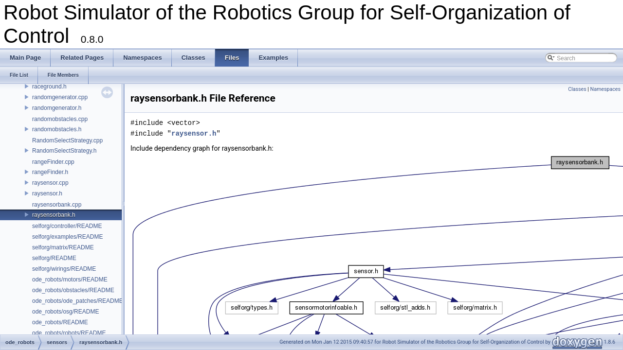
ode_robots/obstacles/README (73, 290)
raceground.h (49, 86)
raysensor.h (47, 193)
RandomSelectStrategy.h (64, 150)
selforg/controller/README (67, 226)
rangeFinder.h (50, 172)
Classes (577, 89)
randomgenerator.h (56, 108)
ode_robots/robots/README (69, 333)
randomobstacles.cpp (60, 119)
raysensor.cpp (50, 182)
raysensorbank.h (53, 214)
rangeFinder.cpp (53, 161)
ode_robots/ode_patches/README (77, 301)
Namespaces (605, 89)
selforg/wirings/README (64, 268)
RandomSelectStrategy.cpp (67, 140)
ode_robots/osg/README (65, 311)
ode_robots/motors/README (70, 279)
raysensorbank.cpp (56, 204)
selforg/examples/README (67, 236)
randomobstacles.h (56, 129)
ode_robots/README (60, 322)
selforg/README (54, 258)
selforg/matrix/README (63, 247)
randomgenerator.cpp (60, 97)
